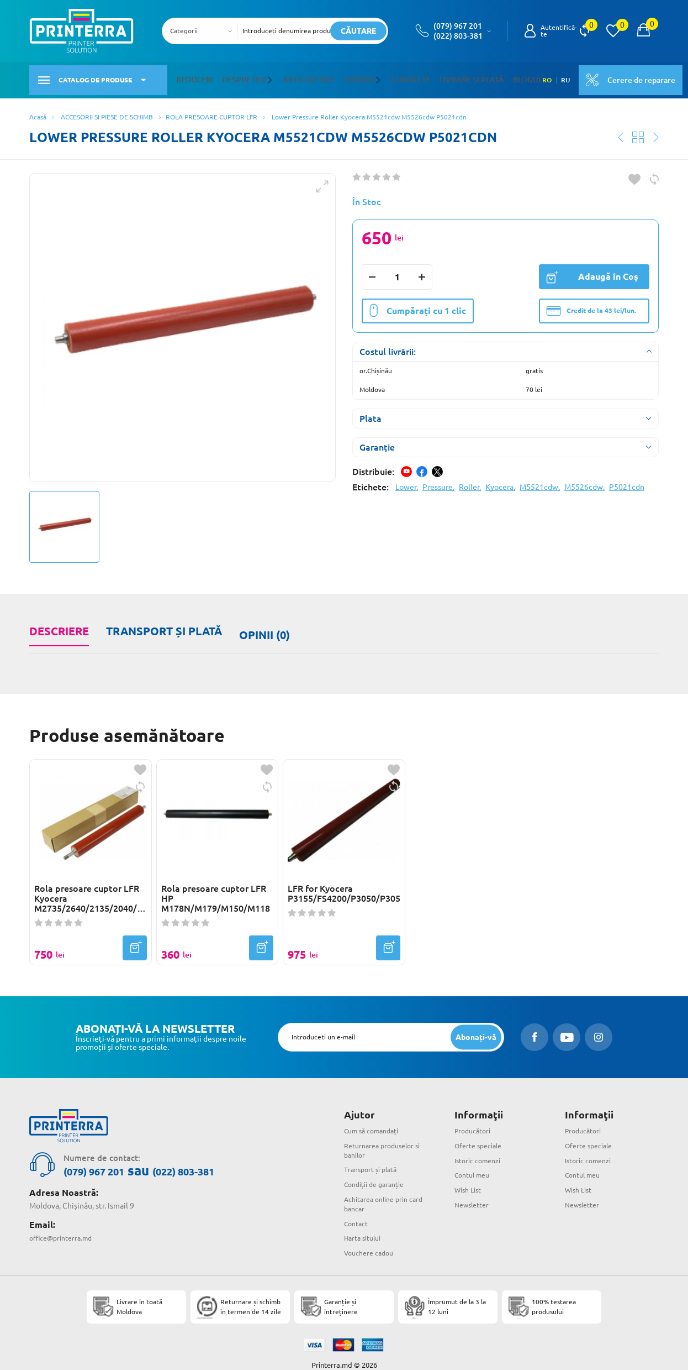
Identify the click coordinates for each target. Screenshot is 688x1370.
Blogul (487, 76)
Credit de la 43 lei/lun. (591, 304)
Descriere (58, 624)
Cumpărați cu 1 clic (417, 304)
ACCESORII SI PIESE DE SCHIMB (107, 110)
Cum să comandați (375, 1115)
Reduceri (192, 76)
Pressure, (438, 480)
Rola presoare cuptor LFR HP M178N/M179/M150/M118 (215, 883)
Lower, (406, 480)
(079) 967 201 (457, 26)
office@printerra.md (64, 1221)
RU (538, 77)
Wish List (470, 1174)
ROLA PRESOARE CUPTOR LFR (211, 110)
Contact (358, 1208)
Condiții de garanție (379, 1169)
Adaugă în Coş (592, 270)
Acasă (37, 110)
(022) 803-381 (458, 36)
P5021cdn (626, 480)
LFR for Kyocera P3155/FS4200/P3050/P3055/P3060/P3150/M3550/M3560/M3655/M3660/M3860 (344, 878)
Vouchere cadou (372, 1237)
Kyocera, (500, 480)
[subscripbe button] (474, 1022)
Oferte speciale (481, 1130)
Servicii (339, 76)
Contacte (386, 76)
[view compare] (584, 31)
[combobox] (202, 31)
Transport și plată (161, 624)
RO (520, 77)
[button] (261, 76)
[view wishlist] (613, 31)
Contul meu (474, 1159)
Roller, (470, 480)
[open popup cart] (643, 31)
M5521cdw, (540, 480)
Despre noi (237, 76)
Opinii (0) (260, 624)
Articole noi (294, 76)
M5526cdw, (584, 480)
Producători (475, 1115)
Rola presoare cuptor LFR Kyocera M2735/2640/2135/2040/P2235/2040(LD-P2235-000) (90, 883)
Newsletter (474, 1189)
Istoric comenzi (481, 1145)
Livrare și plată (439, 76)
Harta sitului (365, 1223)
